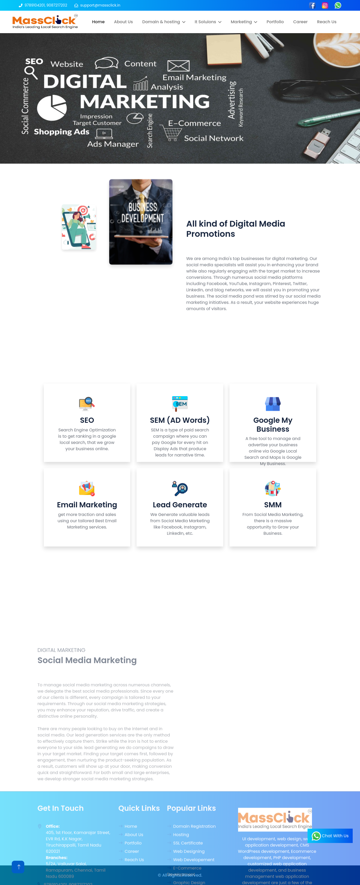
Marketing (241, 22)
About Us (123, 22)
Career (300, 22)
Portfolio (275, 22)
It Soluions (205, 22)
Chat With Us (330, 836)
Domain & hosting (161, 22)
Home (98, 22)
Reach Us (327, 22)
